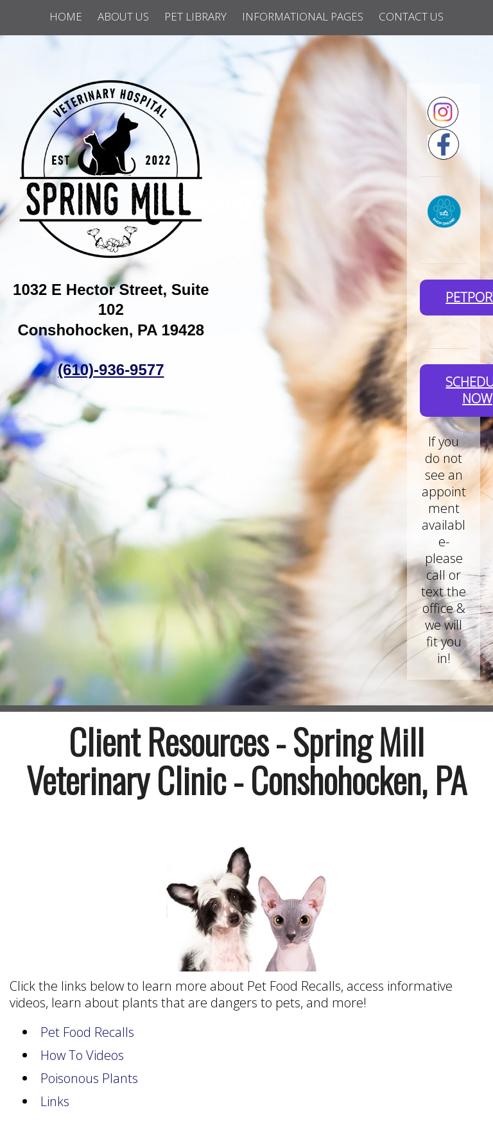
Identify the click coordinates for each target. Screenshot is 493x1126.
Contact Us (411, 16)
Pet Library (195, 16)
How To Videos (82, 1055)
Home (65, 16)
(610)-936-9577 (111, 369)
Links (54, 1101)
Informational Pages (302, 16)
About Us (123, 16)
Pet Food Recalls (87, 1032)
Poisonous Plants (89, 1078)
